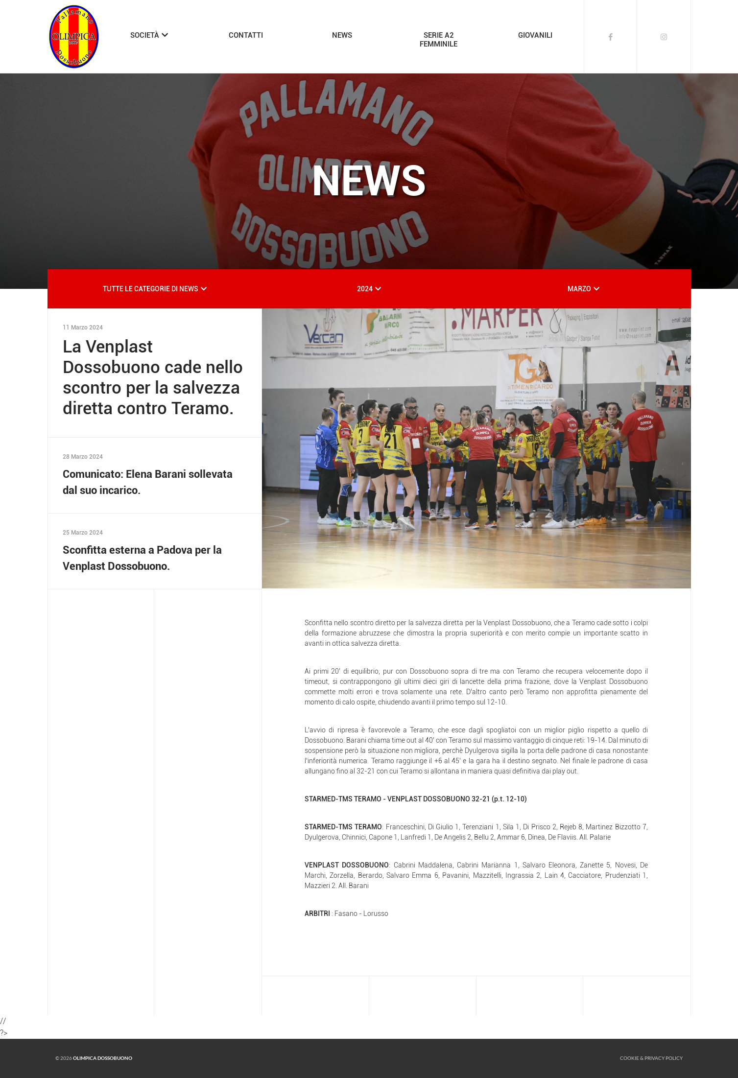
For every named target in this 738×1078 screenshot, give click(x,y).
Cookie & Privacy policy (651, 1058)
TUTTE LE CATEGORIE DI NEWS (150, 289)
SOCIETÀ (144, 35)
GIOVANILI (535, 35)
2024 (365, 289)
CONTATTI (246, 35)
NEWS (342, 35)
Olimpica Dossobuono (102, 1058)
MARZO (579, 289)
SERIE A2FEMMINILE (438, 39)
